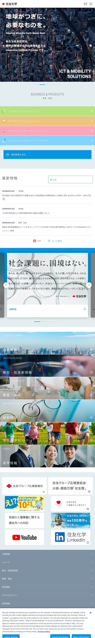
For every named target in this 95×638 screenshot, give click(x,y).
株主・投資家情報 (10, 570)
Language (80, 4)
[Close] (90, 618)
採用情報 (6, 603)
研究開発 (6, 586)
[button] (36, 85)
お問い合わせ (85, 4)
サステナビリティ (10, 595)
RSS (39, 241)
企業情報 (6, 553)
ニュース (6, 562)
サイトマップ (6, 614)
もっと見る (57, 240)
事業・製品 (7, 578)
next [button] (92, 85)
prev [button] (3, 85)
